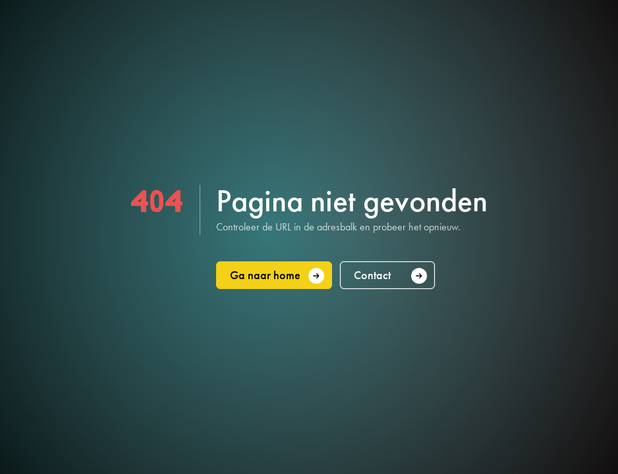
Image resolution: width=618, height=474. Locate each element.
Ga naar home (277, 275)
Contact (391, 275)
